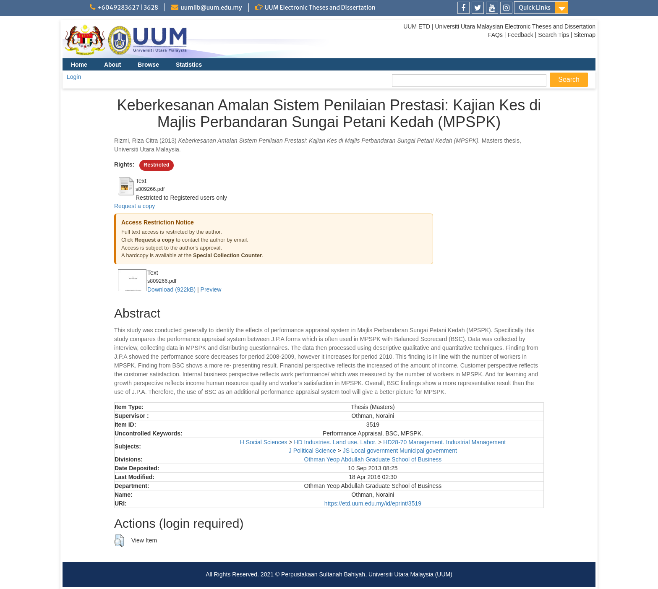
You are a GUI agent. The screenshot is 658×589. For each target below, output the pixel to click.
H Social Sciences (263, 442)
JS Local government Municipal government (400, 450)
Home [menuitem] (79, 64)
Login (74, 76)
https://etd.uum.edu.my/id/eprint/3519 (372, 503)
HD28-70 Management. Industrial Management (444, 442)
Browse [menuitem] (148, 64)
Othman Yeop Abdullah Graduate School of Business (373, 459)
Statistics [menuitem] (189, 64)
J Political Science (312, 450)
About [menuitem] (112, 64)
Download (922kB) (171, 289)
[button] (119, 540)
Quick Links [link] (535, 7)
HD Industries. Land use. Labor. (335, 442)
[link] (463, 8)
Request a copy (134, 206)
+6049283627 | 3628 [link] (127, 7)
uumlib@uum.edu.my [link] (211, 7)
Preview (211, 289)
